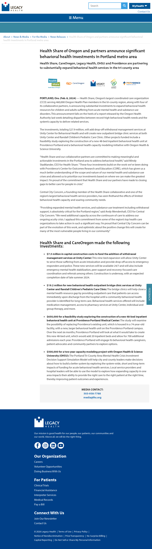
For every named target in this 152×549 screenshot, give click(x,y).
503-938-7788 (92, 393)
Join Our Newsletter (45, 518)
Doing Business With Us (47, 471)
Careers (38, 461)
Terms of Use (65, 531)
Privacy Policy (81, 531)
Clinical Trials (41, 485)
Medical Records (43, 499)
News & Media (21, 36)
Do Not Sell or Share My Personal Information (77, 539)
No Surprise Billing (96, 535)
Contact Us (144, 11)
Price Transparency (74, 535)
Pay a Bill (39, 504)
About (6, 36)
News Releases (58, 36)
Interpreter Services (45, 495)
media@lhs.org (92, 397)
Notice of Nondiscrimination (48, 535)
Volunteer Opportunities (48, 466)
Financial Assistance (45, 490)
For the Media (39, 36)
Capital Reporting (43, 539)
